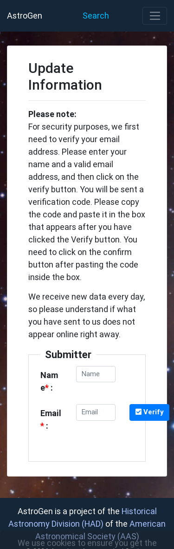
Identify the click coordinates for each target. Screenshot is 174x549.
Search (96, 15)
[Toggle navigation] (154, 16)
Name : (49, 381)
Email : (50, 419)
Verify (149, 411)
